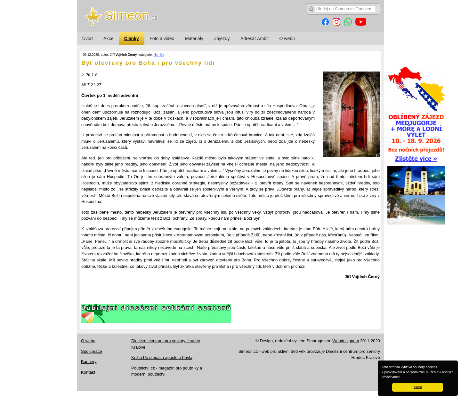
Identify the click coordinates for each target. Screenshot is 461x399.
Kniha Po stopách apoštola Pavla (161, 357)
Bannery (88, 361)
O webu (287, 38)
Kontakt (88, 372)
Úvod (87, 38)
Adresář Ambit (254, 38)
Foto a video (162, 38)
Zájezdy (222, 38)
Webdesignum (345, 340)
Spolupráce (91, 351)
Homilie (159, 54)
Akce (108, 38)
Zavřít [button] (418, 387)
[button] (402, 377)
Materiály (194, 38)
